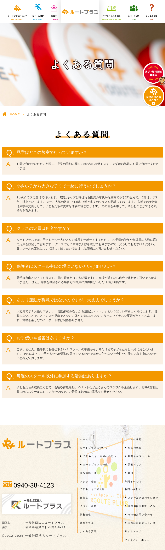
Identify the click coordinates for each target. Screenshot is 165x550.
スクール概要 (38, 18)
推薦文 (54, 18)
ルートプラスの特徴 (95, 464)
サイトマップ (133, 531)
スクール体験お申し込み (143, 497)
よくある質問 (151, 18)
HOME (15, 114)
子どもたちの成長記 (111, 18)
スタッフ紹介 (134, 18)
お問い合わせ (133, 489)
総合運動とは (88, 473)
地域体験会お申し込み (142, 506)
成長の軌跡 (135, 447)
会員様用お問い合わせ (142, 523)
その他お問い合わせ (140, 514)
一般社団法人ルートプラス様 (80, 11)
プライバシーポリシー (139, 540)
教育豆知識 (87, 523)
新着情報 (85, 514)
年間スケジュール (139, 456)
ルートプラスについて (17, 18)
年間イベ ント (134, 481)
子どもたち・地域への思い (99, 456)
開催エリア (135, 464)
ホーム (84, 439)
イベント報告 (88, 506)
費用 (130, 473)
